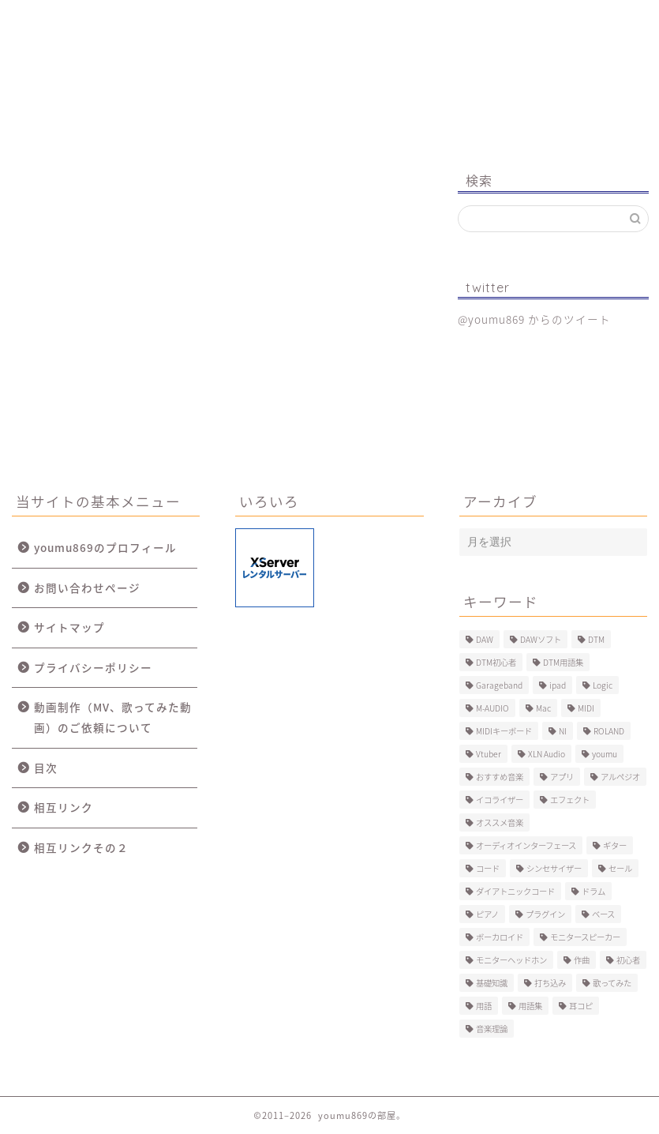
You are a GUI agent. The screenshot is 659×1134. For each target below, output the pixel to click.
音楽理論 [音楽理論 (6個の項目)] (491, 1028)
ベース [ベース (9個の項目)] (603, 914)
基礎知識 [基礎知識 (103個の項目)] (491, 983)
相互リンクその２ (81, 847)
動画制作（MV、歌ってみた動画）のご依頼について (113, 717)
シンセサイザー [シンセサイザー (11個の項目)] (554, 868)
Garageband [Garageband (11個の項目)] (499, 685)
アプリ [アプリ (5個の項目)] (562, 777)
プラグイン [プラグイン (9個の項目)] (545, 914)
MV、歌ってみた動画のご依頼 (378, 25)
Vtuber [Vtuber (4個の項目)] (488, 754)
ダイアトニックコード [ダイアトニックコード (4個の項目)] (515, 891)
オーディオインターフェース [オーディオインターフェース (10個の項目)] (526, 845)
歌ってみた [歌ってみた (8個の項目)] (612, 983)
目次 (46, 767)
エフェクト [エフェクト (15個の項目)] (570, 799)
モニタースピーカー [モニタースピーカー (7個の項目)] (585, 937)
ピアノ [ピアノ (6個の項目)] (487, 914)
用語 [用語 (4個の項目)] (484, 1006)
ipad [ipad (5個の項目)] (557, 685)
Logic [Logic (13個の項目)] (602, 685)
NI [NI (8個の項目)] (563, 731)
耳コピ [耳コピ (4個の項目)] (581, 1006)
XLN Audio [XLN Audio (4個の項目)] (546, 754)
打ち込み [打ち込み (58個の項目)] (550, 983)
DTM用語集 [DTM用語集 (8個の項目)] (563, 662)
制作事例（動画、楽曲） (271, 25)
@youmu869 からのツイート (534, 319)
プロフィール (167, 19)
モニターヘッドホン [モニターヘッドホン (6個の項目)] (511, 960)
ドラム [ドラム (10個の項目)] (593, 891)
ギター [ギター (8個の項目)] (615, 845)
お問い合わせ (592, 19)
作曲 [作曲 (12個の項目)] (582, 960)
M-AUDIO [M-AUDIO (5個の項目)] (492, 708)
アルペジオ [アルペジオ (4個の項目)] (620, 777)
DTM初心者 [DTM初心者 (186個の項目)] (496, 662)
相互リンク (63, 807)
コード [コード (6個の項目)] (488, 868)
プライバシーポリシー (93, 667)
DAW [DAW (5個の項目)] (484, 639)
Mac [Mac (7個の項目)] (543, 708)
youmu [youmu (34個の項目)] (604, 754)
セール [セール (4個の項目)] (620, 868)
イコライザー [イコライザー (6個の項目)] (499, 799)
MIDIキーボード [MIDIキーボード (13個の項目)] (504, 731)
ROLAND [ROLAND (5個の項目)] (608, 731)
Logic (487, 19)
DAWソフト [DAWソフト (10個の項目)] (540, 639)
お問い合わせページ (87, 587)
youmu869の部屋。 (330, 89)
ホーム (66, 19)
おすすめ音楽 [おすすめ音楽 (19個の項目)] (499, 777)
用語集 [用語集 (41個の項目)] (530, 1006)
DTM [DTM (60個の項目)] (596, 639)
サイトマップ (69, 627)
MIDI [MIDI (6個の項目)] (586, 708)
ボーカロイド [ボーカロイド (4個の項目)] (499, 937)
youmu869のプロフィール (105, 547)
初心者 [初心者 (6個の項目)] (628, 960)
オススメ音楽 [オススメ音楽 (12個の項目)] (499, 822)
